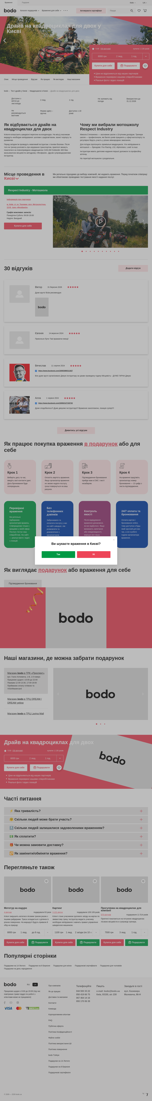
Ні (94, 554)
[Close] (114, 540)
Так (58, 554)
